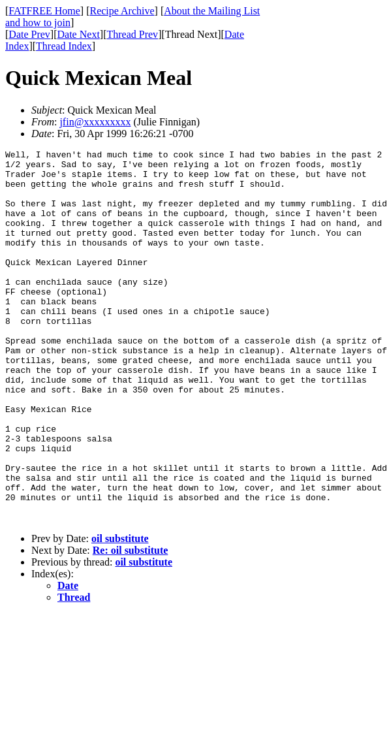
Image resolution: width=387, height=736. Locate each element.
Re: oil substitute (130, 624)
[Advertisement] (327, 203)
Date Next (78, 34)
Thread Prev (132, 34)
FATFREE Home (44, 10)
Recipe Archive (121, 10)
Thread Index (64, 46)
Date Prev (29, 34)
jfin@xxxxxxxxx (95, 121)
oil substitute (120, 612)
